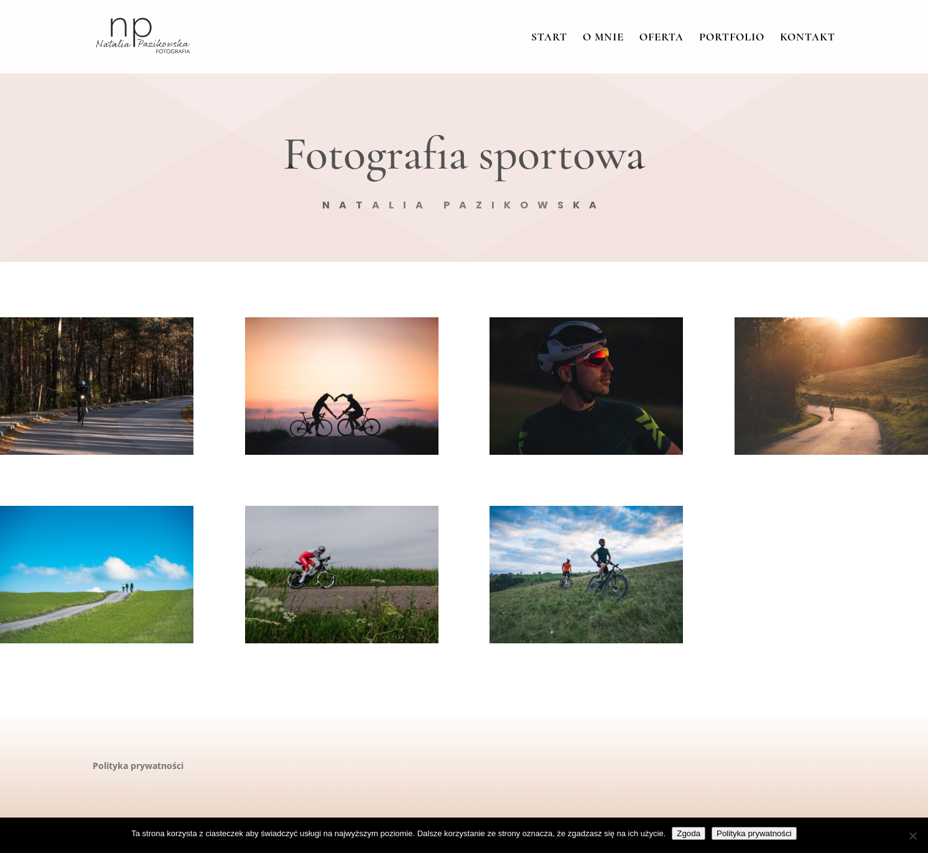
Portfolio (731, 38)
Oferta (661, 38)
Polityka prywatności (138, 765)
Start (549, 38)
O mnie (603, 38)
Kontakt (807, 38)
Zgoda (688, 833)
